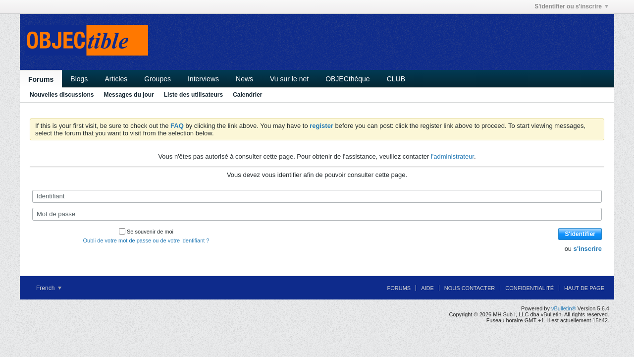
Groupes (157, 79)
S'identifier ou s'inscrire (571, 6)
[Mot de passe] (317, 214)
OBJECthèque (347, 79)
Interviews (203, 79)
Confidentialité (529, 288)
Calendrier (247, 94)
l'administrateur (452, 156)
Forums (40, 79)
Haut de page (584, 288)
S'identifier (580, 234)
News (244, 79)
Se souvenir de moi (146, 232)
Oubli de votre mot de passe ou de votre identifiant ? (146, 240)
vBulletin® (563, 308)
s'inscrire (588, 248)
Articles (116, 79)
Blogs (79, 79)
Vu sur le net (289, 79)
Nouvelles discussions (62, 94)
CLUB (396, 79)
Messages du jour (129, 94)
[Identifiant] (317, 196)
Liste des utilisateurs (193, 94)
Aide (427, 288)
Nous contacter (469, 288)
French (48, 288)
